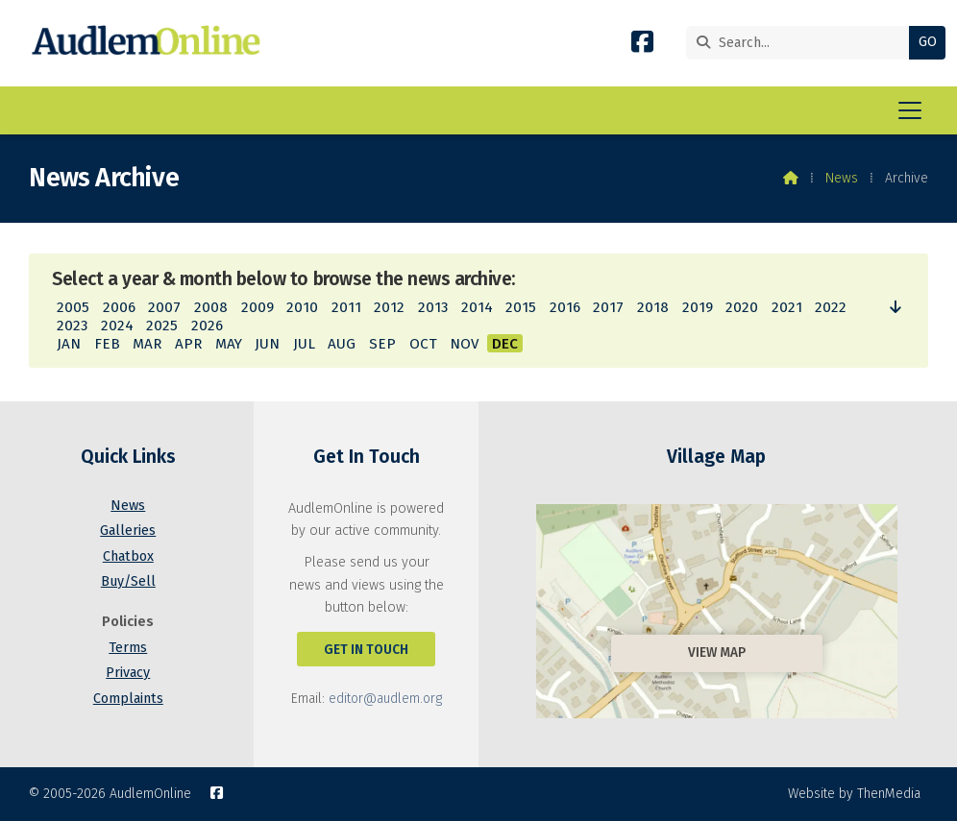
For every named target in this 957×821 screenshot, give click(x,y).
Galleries (128, 530)
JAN (69, 343)
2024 (117, 325)
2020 (741, 307)
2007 (164, 307)
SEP (382, 343)
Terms (128, 648)
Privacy (128, 672)
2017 (608, 307)
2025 (162, 325)
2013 (433, 307)
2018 (653, 307)
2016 (565, 307)
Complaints (128, 698)
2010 (302, 307)
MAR (147, 343)
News (841, 178)
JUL (304, 343)
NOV (464, 343)
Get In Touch (366, 649)
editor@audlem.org (385, 698)
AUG (342, 343)
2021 (787, 307)
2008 (211, 307)
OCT (423, 343)
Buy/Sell (128, 581)
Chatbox (128, 556)
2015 (520, 307)
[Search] (785, 43)
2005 (73, 307)
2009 (257, 307)
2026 (207, 325)
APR (188, 343)
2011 (346, 307)
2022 (831, 307)
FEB (107, 343)
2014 (477, 307)
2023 (72, 325)
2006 (119, 307)
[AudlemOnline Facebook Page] (642, 45)
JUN (267, 343)
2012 (389, 307)
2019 (697, 307)
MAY (228, 343)
